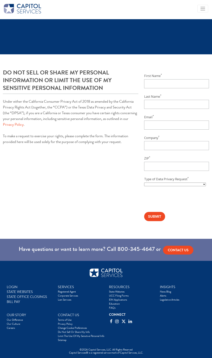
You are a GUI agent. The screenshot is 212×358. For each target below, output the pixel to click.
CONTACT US (68, 315)
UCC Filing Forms (119, 296)
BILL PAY (13, 301)
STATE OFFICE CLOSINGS (27, 296)
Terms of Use (64, 320)
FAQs (112, 308)
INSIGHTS (167, 286)
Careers (11, 328)
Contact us (178, 250)
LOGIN (12, 286)
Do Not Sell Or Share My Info (74, 332)
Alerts (163, 296)
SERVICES (66, 286)
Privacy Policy (13, 124)
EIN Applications (118, 300)
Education (114, 304)
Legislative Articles (169, 300)
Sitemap (62, 340)
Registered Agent (67, 292)
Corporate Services (68, 296)
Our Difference (15, 320)
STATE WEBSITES (20, 291)
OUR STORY (16, 315)
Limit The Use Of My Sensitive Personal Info (81, 336)
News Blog (165, 292)
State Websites (117, 292)
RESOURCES (119, 286)
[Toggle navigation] (202, 8)
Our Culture (13, 324)
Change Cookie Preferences (72, 328)
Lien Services (64, 300)
